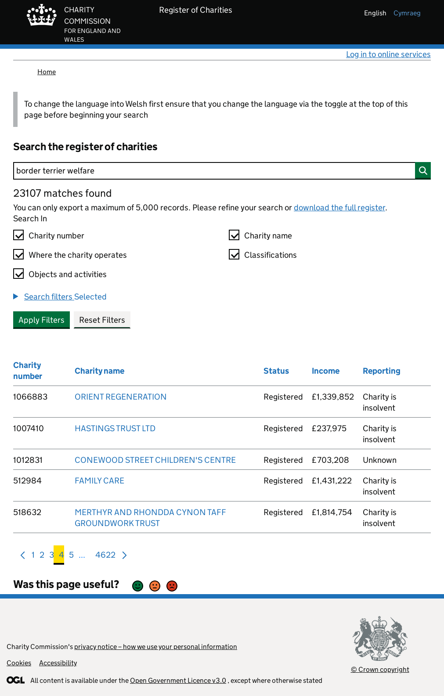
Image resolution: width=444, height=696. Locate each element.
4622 (105, 556)
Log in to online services (388, 54)
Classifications (270, 255)
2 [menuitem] (42, 556)
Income (325, 371)
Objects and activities (68, 274)
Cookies (19, 663)
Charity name (268, 236)
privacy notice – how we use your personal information (155, 646)
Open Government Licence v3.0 (178, 680)
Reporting (382, 371)
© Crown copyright (380, 669)
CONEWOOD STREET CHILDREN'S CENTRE (155, 460)
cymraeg (407, 13)
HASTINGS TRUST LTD (115, 428)
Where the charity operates (78, 255)
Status (276, 371)
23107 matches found (62, 193)
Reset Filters (102, 320)
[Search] (222, 171)
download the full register (339, 207)
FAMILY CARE (99, 481)
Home (46, 72)
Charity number (56, 236)
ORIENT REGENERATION (121, 397)
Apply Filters (41, 320)
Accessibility (58, 663)
